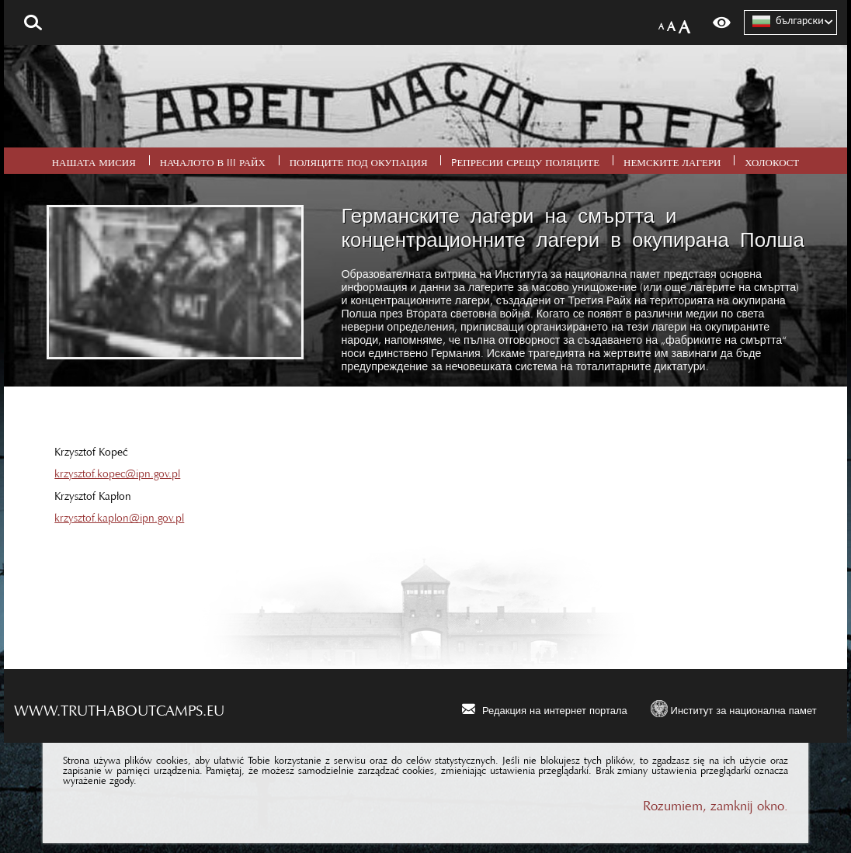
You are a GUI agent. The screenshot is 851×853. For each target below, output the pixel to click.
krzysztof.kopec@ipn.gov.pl (117, 470)
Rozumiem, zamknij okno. (715, 802)
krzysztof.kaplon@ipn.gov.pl (119, 514)
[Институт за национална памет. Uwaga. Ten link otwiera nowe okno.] (734, 708)
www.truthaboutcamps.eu (119, 706)
